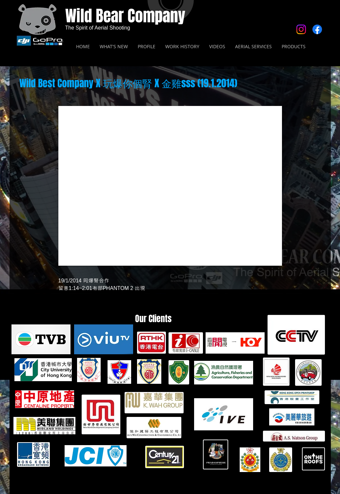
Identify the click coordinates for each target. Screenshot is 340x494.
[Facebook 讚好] (290, 96)
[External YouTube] (170, 186)
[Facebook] (317, 29)
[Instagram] (301, 29)
